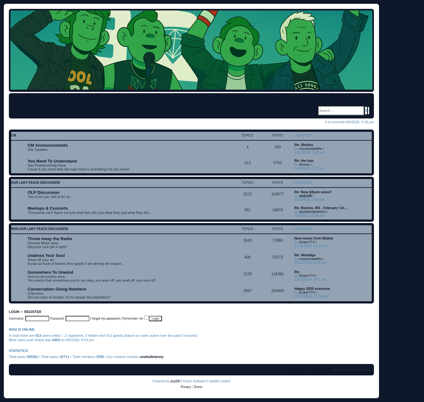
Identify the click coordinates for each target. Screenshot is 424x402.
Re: (297, 272)
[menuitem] (59, 99)
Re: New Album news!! (313, 192)
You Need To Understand (52, 161)
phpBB (175, 381)
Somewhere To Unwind (50, 272)
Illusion (304, 164)
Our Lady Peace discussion (35, 182)
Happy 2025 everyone (312, 288)
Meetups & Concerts (48, 208)
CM (13, 135)
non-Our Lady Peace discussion (39, 229)
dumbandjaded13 (312, 212)
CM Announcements (48, 145)
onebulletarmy (152, 357)
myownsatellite (310, 148)
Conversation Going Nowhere (57, 289)
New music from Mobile (313, 238)
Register (33, 312)
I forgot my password (105, 318)
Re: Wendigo (305, 255)
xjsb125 (305, 196)
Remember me (135, 318)
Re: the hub (304, 161)
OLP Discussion (44, 192)
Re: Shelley (303, 145)
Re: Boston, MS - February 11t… (321, 208)
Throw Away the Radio (50, 238)
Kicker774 (307, 242)
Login (14, 312)
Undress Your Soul (46, 255)
